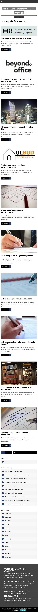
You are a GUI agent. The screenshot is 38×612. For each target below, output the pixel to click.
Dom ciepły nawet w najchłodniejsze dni (17, 256)
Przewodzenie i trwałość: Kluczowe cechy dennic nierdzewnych (16, 594)
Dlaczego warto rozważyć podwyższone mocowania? (17, 500)
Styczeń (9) (7, 520)
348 (31, 452)
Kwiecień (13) (8, 531)
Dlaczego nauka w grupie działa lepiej (16, 38)
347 (26, 452)
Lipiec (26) (7, 542)
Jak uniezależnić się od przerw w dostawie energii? (16, 496)
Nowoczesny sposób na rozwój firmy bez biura (16, 478)
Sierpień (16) (8, 546)
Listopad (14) (8, 513)
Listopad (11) (8, 557)
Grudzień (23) (8, 517)
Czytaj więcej (5, 49)
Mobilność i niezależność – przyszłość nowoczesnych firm (16, 80)
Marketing (7, 462)
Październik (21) (8, 553)
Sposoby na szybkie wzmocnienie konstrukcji (15, 504)
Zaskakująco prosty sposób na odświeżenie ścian (13, 166)
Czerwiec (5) (8, 539)
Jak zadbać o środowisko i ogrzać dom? (16, 299)
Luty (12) (7, 524)
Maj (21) (7, 535)
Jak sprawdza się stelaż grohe (18, 581)
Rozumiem (22, 610)
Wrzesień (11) (8, 550)
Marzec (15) (8, 528)
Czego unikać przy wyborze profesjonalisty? (12, 211)
